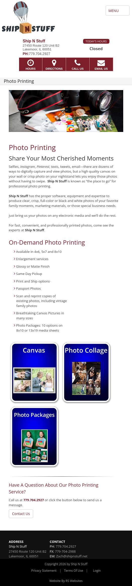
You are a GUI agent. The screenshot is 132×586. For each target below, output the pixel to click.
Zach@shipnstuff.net (72, 556)
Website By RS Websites (66, 581)
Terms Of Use (73, 570)
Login (97, 570)
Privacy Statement (44, 570)
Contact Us (21, 513)
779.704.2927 (33, 500)
